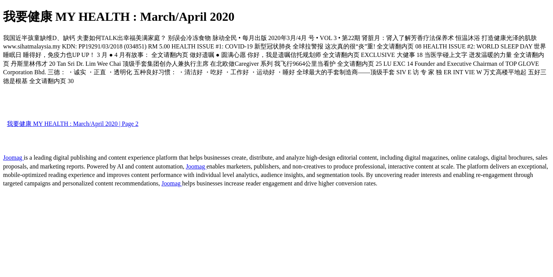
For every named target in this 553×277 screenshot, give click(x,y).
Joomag (13, 157)
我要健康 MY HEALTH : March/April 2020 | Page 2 (72, 123)
